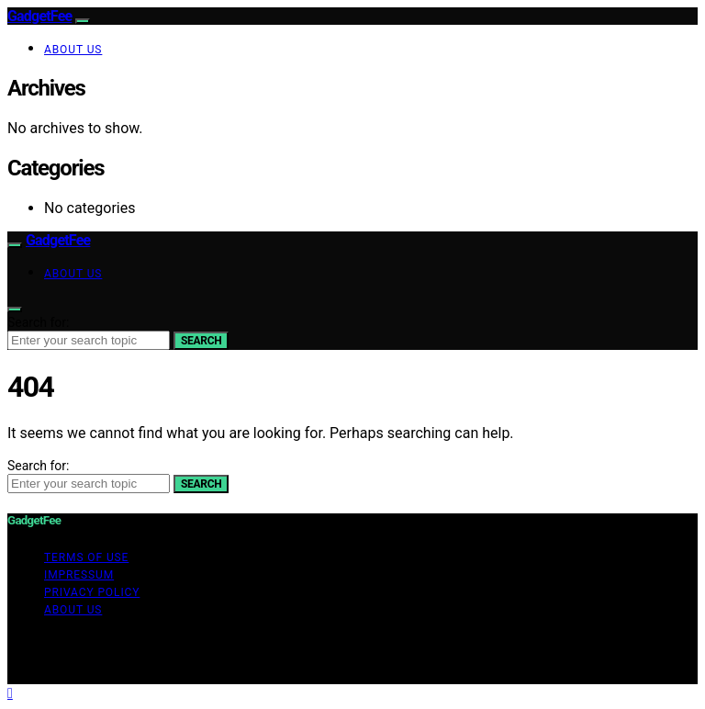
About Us (73, 49)
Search (201, 340)
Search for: (38, 322)
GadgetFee (39, 16)
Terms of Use (86, 557)
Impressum (79, 574)
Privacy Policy (92, 592)
